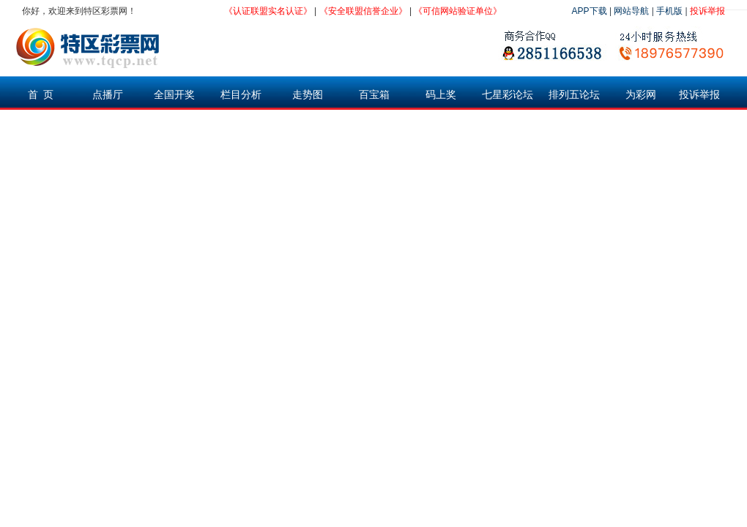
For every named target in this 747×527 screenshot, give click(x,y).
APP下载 (589, 11)
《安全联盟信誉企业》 (363, 11)
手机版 (669, 11)
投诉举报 (707, 11)
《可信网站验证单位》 (458, 11)
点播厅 (107, 94)
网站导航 (631, 11)
